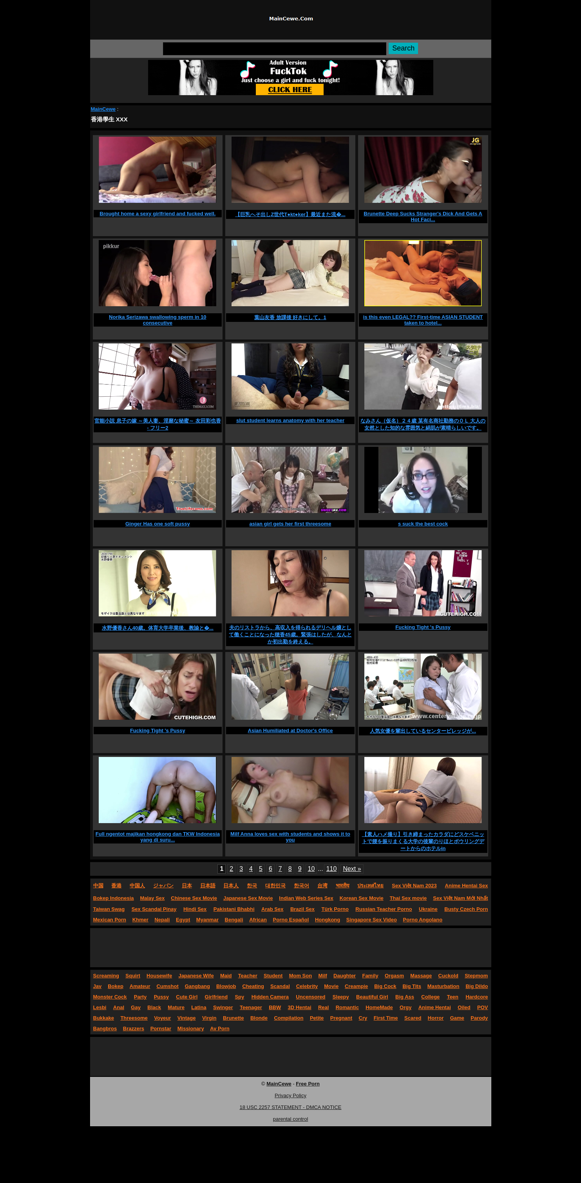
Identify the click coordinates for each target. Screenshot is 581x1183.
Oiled (464, 1007)
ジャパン (163, 886)
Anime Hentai (434, 1007)
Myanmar (207, 920)
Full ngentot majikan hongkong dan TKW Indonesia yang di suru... (158, 837)
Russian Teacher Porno (383, 909)
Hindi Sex (194, 909)
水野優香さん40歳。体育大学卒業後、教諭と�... (158, 628)
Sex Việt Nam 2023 (414, 886)
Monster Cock (110, 997)
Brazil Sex (302, 909)
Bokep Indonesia (113, 898)
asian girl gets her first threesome (290, 524)
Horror (435, 1018)
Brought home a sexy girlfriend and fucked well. (157, 214)
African (258, 920)
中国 (98, 886)
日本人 (231, 886)
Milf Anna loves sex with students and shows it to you (290, 837)
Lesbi (100, 1007)
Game (457, 1018)
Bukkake (103, 1018)
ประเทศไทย (370, 886)
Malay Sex (152, 898)
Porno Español (291, 920)
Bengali (234, 920)
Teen (452, 997)
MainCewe (103, 109)
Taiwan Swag (109, 909)
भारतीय (342, 886)
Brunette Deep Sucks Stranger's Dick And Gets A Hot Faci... (423, 216)
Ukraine (428, 909)
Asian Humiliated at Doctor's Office (290, 730)
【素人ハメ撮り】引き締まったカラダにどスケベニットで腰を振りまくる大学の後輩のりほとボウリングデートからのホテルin (423, 841)
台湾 (322, 886)
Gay (136, 1007)
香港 (116, 886)
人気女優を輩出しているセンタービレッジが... (423, 731)
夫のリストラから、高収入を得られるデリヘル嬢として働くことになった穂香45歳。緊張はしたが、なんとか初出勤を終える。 (290, 635)
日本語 (207, 886)
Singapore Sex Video (371, 920)
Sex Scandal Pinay (154, 909)
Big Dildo (476, 986)
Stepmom (476, 976)
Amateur (140, 986)
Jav (97, 986)
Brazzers (133, 1028)
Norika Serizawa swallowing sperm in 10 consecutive (157, 320)
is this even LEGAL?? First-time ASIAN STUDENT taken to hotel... (423, 320)
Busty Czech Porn (466, 909)
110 (331, 868)
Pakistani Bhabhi (234, 909)
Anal (118, 1007)
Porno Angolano (423, 920)
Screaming (106, 976)
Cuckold (448, 976)
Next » (352, 868)
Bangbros (105, 1028)
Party (140, 997)
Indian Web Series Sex (306, 898)
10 (311, 868)
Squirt (132, 976)
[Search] (274, 48)
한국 (252, 886)
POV (482, 1007)
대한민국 (275, 886)
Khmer (140, 920)
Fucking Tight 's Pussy (423, 627)
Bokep (115, 986)
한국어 (301, 886)
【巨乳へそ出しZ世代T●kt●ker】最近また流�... (290, 214)
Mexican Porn (110, 920)
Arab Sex (272, 909)
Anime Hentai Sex (466, 886)
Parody (479, 1018)
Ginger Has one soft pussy (157, 524)
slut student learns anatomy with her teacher (290, 420)
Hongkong (327, 920)
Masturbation (443, 986)
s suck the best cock (423, 524)
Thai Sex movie (408, 898)
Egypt (183, 920)
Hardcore (476, 997)
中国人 (137, 886)
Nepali (162, 920)
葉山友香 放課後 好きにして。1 (290, 317)
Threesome (133, 1018)
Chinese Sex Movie (194, 898)
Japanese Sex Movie (248, 898)
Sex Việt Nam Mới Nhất (460, 898)
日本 (187, 886)
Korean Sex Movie (362, 898)
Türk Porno (335, 909)
